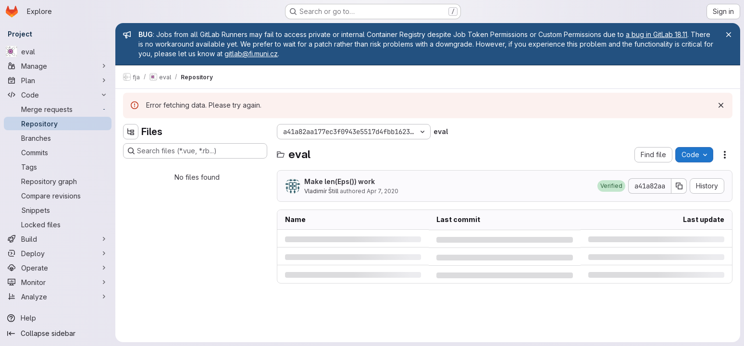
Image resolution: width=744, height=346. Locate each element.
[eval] (58, 51)
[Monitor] (58, 282)
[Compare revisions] (58, 195)
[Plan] (58, 80)
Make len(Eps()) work (339, 181)
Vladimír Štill (321, 191)
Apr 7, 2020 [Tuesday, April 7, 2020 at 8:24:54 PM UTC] (382, 191)
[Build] (58, 239)
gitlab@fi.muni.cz (251, 53)
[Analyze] (58, 296)
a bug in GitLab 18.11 (656, 34)
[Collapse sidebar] (58, 333)
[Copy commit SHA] (679, 186)
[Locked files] (58, 224)
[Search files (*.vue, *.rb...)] (195, 151)
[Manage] (58, 66)
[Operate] (58, 267)
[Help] (58, 318)
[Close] (728, 34)
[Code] (58, 94)
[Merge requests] (58, 109)
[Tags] (58, 166)
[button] (611, 186)
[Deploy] (58, 253)
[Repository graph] (58, 181)
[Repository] (58, 123)
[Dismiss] (721, 105)
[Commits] (58, 152)
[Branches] (58, 138)
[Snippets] (58, 210)
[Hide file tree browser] (130, 131)
